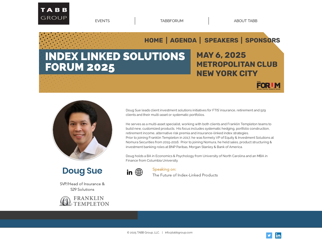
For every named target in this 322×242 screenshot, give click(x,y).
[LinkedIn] (129, 172)
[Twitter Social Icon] (269, 235)
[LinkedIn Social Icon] (278, 235)
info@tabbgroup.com (178, 232)
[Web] (139, 172)
